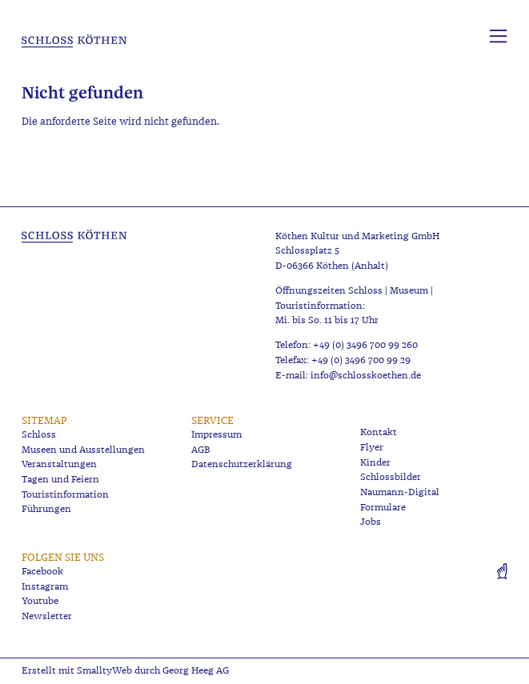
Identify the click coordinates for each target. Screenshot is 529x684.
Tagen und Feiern (60, 480)
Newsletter (47, 616)
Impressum (216, 435)
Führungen (46, 509)
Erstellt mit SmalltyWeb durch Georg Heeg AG (125, 671)
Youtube (40, 601)
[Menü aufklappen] (498, 36)
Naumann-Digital (399, 492)
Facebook (42, 572)
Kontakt (378, 432)
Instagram (45, 587)
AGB (200, 450)
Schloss (39, 435)
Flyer (371, 448)
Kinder (375, 463)
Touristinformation (65, 495)
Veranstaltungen (59, 464)
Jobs (370, 522)
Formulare (383, 508)
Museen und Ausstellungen (83, 450)
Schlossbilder (390, 477)
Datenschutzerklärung (241, 464)
